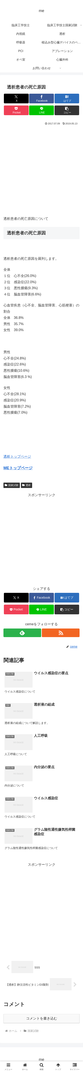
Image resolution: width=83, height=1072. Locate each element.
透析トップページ (17, 456)
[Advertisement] (41, 169)
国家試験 (12, 485)
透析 (26, 485)
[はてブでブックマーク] (67, 98)
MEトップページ (18, 468)
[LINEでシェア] (41, 110)
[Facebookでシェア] (41, 98)
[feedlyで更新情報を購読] (22, 633)
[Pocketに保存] (16, 110)
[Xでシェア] (16, 98)
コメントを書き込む (41, 1018)
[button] (67, 110)
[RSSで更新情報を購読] (61, 633)
